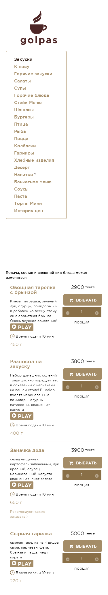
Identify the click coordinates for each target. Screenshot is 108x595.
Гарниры (24, 152)
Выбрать (82, 300)
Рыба (20, 131)
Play (22, 327)
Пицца (21, 138)
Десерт (22, 167)
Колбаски (25, 145)
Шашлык (24, 109)
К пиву (21, 66)
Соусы (21, 189)
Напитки (23, 174)
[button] (96, 312)
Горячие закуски (33, 73)
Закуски (23, 59)
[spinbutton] (81, 312)
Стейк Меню (28, 102)
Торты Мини (28, 203)
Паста (20, 196)
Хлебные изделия (34, 160)
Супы (20, 88)
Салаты (22, 80)
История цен (28, 210)
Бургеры (24, 116)
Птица (21, 124)
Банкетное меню (33, 181)
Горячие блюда (31, 95)
